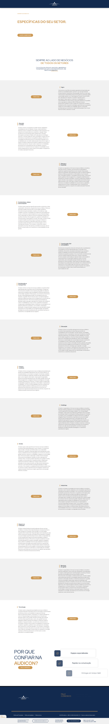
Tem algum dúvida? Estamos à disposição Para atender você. (59, 720)
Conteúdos (42, 4)
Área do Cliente (66, 5)
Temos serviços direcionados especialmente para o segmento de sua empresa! (23, 720)
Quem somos (17, 4)
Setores (34, 4)
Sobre (39, 705)
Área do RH (65, 2)
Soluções (26, 4)
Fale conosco (3, 716)
